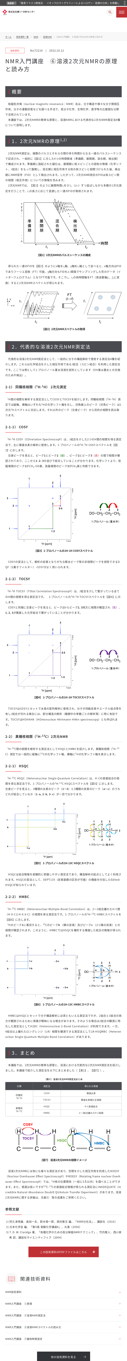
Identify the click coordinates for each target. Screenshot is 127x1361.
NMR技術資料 (13, 1292)
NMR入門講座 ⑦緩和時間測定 (23, 1339)
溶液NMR (47, 36)
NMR (36, 36)
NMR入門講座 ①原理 (18, 1303)
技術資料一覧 (22, 36)
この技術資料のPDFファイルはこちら (63, 1252)
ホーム (8, 36)
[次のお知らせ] (125, 4)
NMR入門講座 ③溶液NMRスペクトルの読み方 (33, 1327)
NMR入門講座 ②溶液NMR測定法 (25, 1315)
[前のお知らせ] (125, 2)
